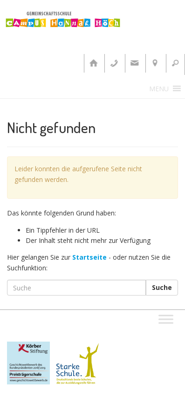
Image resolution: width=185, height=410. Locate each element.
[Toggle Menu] (165, 319)
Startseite (89, 257)
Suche (162, 287)
